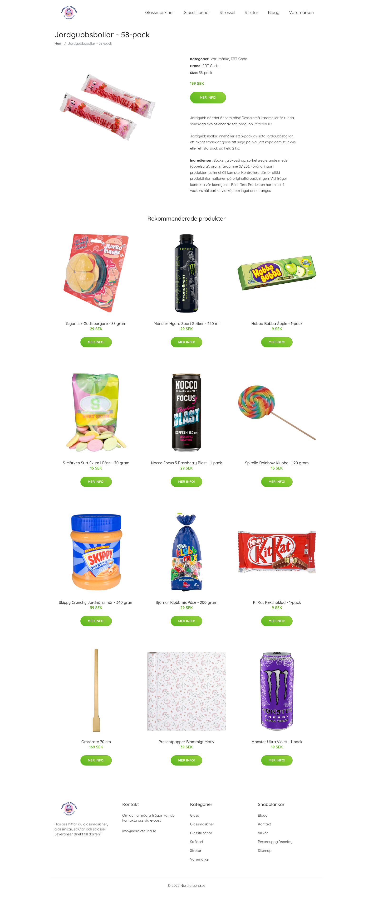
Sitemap (264, 854)
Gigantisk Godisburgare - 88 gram (96, 327)
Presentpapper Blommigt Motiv (186, 745)
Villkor (263, 836)
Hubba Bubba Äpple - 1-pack (276, 327)
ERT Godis (239, 62)
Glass (194, 818)
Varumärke (220, 62)
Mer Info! (208, 101)
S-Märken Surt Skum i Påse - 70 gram (96, 466)
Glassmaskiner (159, 14)
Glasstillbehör (197, 14)
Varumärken (301, 14)
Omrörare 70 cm (96, 745)
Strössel (227, 14)
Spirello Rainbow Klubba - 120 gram (277, 466)
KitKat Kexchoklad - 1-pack (277, 605)
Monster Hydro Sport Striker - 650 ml (186, 327)
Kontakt (264, 827)
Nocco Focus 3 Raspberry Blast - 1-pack (186, 466)
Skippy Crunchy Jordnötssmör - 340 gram (96, 605)
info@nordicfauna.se (139, 834)
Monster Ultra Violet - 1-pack (276, 745)
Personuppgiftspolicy (275, 845)
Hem (58, 46)
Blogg (274, 14)
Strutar (251, 14)
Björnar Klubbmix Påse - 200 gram (186, 605)
